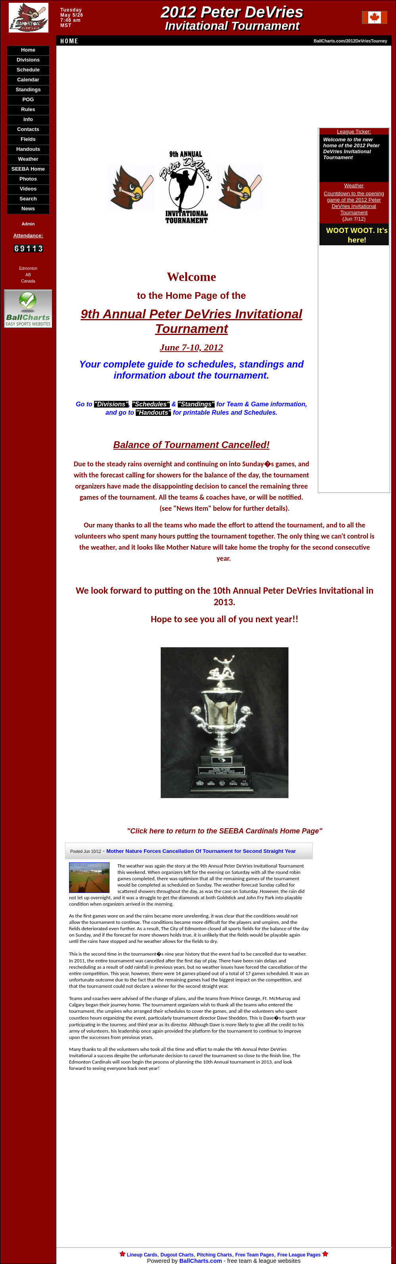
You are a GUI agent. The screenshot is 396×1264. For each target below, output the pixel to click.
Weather (28, 159)
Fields (28, 139)
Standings (28, 89)
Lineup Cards (142, 1255)
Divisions (28, 60)
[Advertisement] (28, 467)
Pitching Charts (214, 1255)
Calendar (28, 80)
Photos (28, 179)
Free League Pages (299, 1255)
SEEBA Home (28, 169)
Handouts (28, 149)
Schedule (28, 70)
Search (28, 199)
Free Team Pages (254, 1255)
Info (28, 119)
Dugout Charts (177, 1255)
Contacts (28, 129)
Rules (28, 109)
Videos (28, 189)
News (28, 209)
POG (28, 99)
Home (28, 50)
